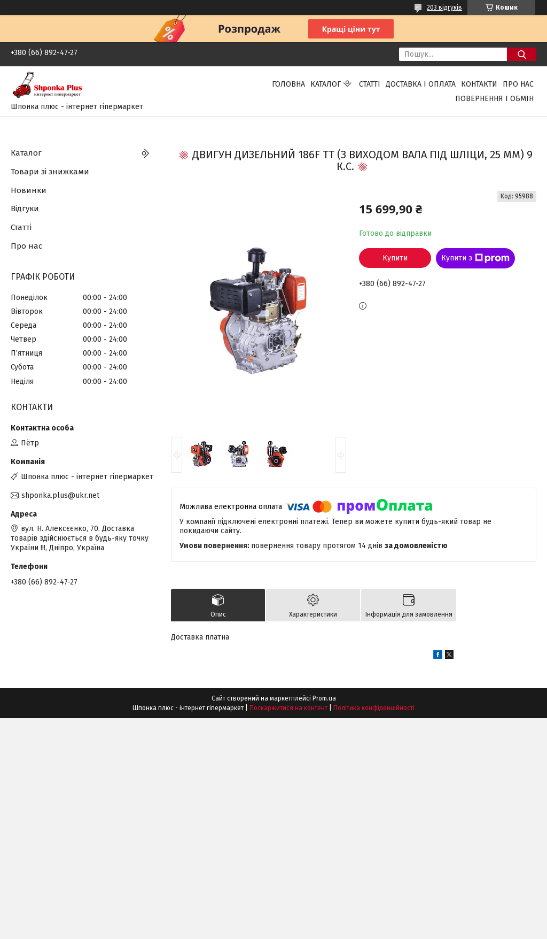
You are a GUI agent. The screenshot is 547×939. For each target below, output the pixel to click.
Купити (395, 258)
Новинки (28, 190)
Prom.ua (324, 698)
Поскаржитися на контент (288, 708)
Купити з (475, 258)
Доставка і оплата (421, 84)
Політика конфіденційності (374, 708)
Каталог (325, 84)
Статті (369, 84)
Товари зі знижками (50, 171)
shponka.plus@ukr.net (60, 495)
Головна (288, 84)
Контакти (479, 84)
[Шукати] (521, 54)
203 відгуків (444, 7)
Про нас (518, 84)
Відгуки (25, 208)
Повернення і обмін (494, 98)
